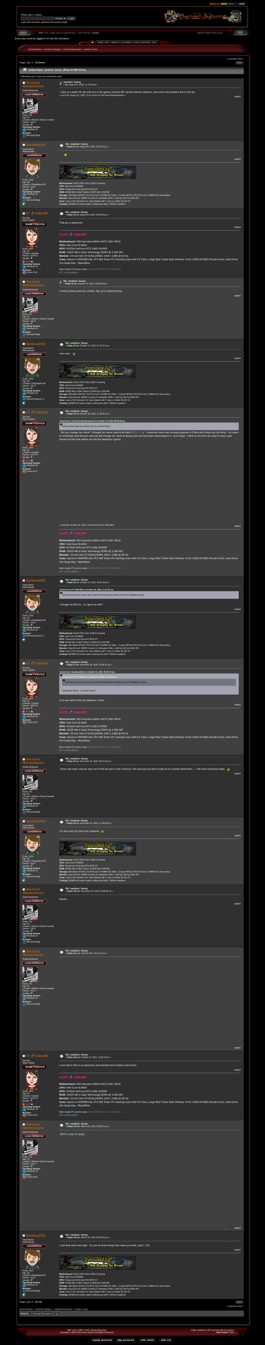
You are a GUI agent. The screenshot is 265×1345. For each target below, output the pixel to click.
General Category (52, 49)
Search (115, 42)
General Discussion (72, 49)
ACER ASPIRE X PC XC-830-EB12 (104, 269)
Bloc (232, 1332)
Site (154, 42)
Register (145, 42)
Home (100, 42)
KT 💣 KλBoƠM (37, 213)
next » (241, 58)
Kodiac (95, 33)
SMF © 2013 (84, 1330)
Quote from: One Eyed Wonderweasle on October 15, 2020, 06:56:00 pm (92, 421)
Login (136, 42)
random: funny (90, 49)
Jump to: (24, 1313)
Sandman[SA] (35, 144)
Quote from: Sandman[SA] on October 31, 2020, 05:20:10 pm (87, 672)
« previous (232, 58)
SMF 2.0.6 (72, 1330)
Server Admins (35, 49)
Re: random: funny (77, 144)
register (38, 15)
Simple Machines (98, 1330)
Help (107, 42)
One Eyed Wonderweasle (33, 84)
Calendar (126, 42)
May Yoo (138, 432)
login (30, 15)
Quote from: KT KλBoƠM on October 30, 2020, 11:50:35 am (86, 590)
